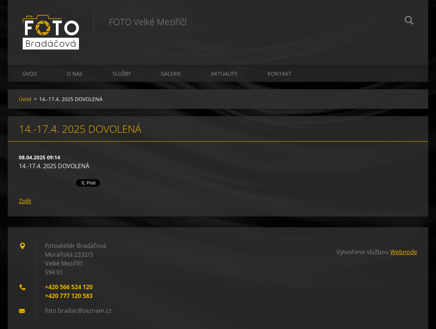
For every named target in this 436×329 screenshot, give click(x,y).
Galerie (171, 73)
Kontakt (279, 73)
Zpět (25, 201)
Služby (122, 73)
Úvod (30, 73)
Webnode (403, 252)
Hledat (409, 21)
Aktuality (224, 73)
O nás (75, 73)
